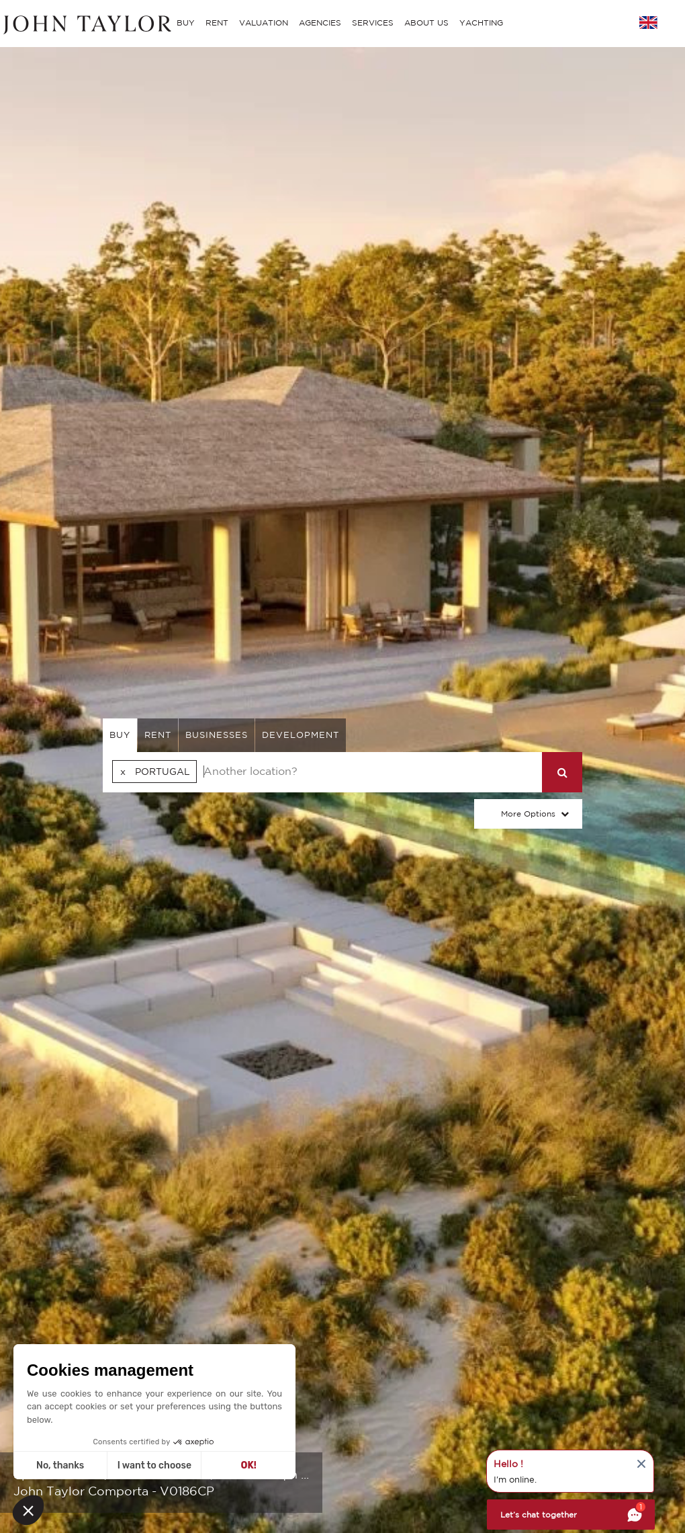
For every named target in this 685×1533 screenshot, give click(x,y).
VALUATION (263, 22)
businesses (216, 735)
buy (119, 735)
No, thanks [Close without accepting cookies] (60, 1465)
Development (300, 735)
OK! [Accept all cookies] (249, 1465)
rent (157, 735)
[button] (28, 1510)
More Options (528, 813)
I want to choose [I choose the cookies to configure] (154, 1465)
